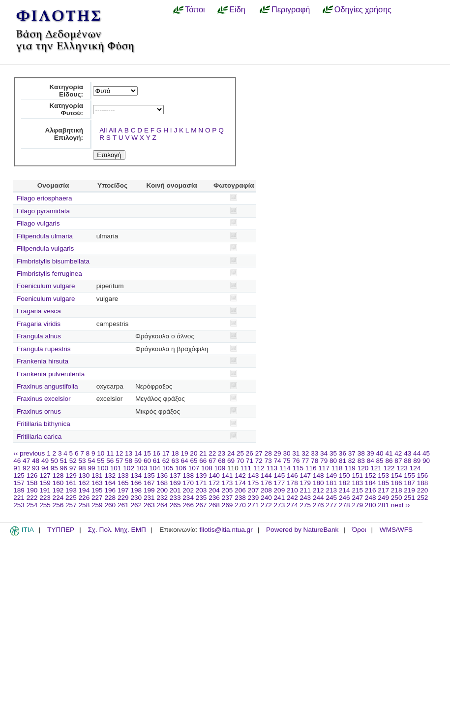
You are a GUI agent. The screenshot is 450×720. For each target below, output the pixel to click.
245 (331, 497)
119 (350, 468)
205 (227, 490)
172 (214, 483)
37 (352, 453)
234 (188, 497)
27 (259, 453)
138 (188, 475)
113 (271, 468)
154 (396, 475)
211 (305, 490)
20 (193, 453)
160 (58, 483)
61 (156, 460)
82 (352, 460)
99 (91, 468)
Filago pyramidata (43, 211)
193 (71, 490)
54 (91, 460)
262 (136, 505)
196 (110, 490)
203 (201, 490)
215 (357, 490)
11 (110, 453)
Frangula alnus (39, 336)
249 (383, 497)
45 (426, 453)
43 (407, 453)
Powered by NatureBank (302, 529)
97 (73, 468)
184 (370, 483)
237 (227, 497)
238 (240, 497)
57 (119, 460)
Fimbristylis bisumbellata (53, 261)
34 (324, 453)
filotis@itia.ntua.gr (225, 529)
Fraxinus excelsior (44, 398)
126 (32, 475)
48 (35, 460)
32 (305, 453)
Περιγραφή (290, 9)
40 (379, 453)
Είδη (237, 9)
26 (249, 453)
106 (180, 468)
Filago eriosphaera (44, 198)
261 (123, 505)
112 (259, 468)
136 (162, 475)
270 (240, 505)
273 (279, 505)
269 (227, 505)
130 (84, 475)
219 (409, 490)
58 (128, 460)
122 (389, 468)
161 (71, 483)
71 (249, 460)
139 (201, 475)
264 (162, 505)
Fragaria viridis (38, 323)
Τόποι (195, 9)
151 (357, 475)
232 (162, 497)
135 (149, 475)
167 (149, 483)
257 (71, 505)
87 (398, 460)
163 (97, 483)
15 (147, 453)
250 (396, 497)
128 (58, 475)
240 (266, 497)
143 (253, 475)
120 (363, 468)
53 (82, 460)
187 (409, 483)
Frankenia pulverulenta (51, 374)
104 (154, 468)
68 (221, 460)
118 (337, 468)
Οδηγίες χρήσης (362, 9)
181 (331, 483)
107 (194, 468)
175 (253, 483)
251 (409, 497)
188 (422, 483)
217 (383, 490)
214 (344, 490)
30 (286, 453)
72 (259, 460)
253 (19, 505)
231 (149, 497)
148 (318, 475)
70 (240, 460)
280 (370, 505)
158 (32, 483)
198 (136, 490)
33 (314, 453)
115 (297, 468)
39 (370, 453)
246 (344, 497)
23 (221, 453)
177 (279, 483)
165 (123, 483)
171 (201, 483)
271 (253, 505)
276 (318, 505)
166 (136, 483)
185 (383, 483)
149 (331, 475)
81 (342, 460)
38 (361, 453)
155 (409, 475)
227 (97, 497)
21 (203, 453)
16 (156, 453)
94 (45, 468)
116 (311, 468)
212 (318, 490)
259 (97, 505)
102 (128, 468)
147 (305, 475)
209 (279, 490)
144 (266, 475)
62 (166, 460)
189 (19, 490)
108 (206, 468)
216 (370, 490)
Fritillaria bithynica (43, 423)
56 (110, 460)
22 (212, 453)
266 (188, 505)
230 (136, 497)
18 (175, 453)
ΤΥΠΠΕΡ (60, 529)
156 (422, 475)
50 (54, 460)
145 (279, 475)
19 (184, 453)
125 (19, 475)
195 (97, 490)
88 (407, 460)
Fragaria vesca (39, 311)
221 (19, 497)
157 (19, 483)
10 (100, 453)
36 (342, 453)
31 (296, 453)
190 (32, 490)
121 (376, 468)
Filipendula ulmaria (45, 236)
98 (82, 468)
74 (277, 460)
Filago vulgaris (38, 223)
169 (175, 483)
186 (396, 483)
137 (175, 475)
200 (162, 490)
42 (398, 453)
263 (149, 505)
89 (416, 460)
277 (331, 505)
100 (102, 468)
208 (266, 490)
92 (26, 468)
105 (168, 468)
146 (292, 475)
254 (32, 505)
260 (110, 505)
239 (253, 497)
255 (45, 505)
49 (45, 460)
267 (201, 505)
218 (396, 490)
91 (17, 468)
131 (97, 475)
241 (279, 497)
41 (388, 453)
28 (268, 453)
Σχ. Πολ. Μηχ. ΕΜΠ (117, 529)
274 (292, 505)
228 (110, 497)
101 (115, 468)
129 (71, 475)
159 (45, 483)
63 (175, 460)
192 (58, 490)
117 (324, 468)
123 (402, 468)
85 (380, 460)
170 (188, 483)
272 (266, 505)
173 (227, 483)
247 (357, 497)
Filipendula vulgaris (45, 248)
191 (45, 490)
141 (227, 475)
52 (73, 460)
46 (17, 460)
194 (84, 490)
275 (305, 505)
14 (138, 453)
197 (123, 490)
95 (54, 468)
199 (149, 490)
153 (383, 475)
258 (84, 505)
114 (285, 468)
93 (35, 468)
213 (331, 490)
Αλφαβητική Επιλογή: (64, 134)
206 (240, 490)
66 (203, 460)
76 (296, 460)
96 (63, 468)
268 (214, 505)
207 (253, 490)
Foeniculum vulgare (46, 286)
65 (193, 460)
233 (175, 497)
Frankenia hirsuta (42, 361)
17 (166, 453)
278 (344, 505)
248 (370, 497)
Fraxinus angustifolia (47, 386)
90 (426, 460)
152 (370, 475)
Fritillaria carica (39, 436)
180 (318, 483)
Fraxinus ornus (39, 411)
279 (357, 505)
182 (344, 483)
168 (162, 483)
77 (305, 460)
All (103, 130)
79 (324, 460)
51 (63, 460)
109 (220, 468)
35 (333, 453)
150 (344, 475)
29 (277, 453)
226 (84, 497)
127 (45, 475)
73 (268, 460)
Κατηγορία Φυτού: (66, 109)
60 (147, 460)
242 (292, 497)
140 (214, 475)
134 (136, 475)
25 (240, 453)
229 (123, 497)
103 (142, 468)
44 (416, 453)
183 (357, 483)
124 (415, 468)
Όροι (359, 529)
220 (422, 490)
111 (246, 468)
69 (231, 460)
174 (240, 483)
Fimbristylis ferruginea (49, 273)
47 (26, 460)
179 (305, 483)
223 (45, 497)
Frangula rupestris (44, 349)
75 (286, 460)
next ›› (400, 505)
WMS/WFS (396, 529)
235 (201, 497)
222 (32, 497)
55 (100, 460)
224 (58, 497)
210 (292, 490)
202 (188, 490)
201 (175, 490)
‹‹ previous (29, 453)
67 (212, 460)
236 (214, 497)
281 (383, 505)
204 (214, 490)
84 (370, 460)
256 (58, 505)
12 (119, 453)
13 (128, 453)
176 (266, 483)
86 (388, 460)
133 (123, 475)
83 (361, 460)
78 (314, 460)
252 (422, 497)
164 (110, 483)
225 (71, 497)
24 (231, 453)
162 (84, 483)
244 (318, 497)
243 (305, 497)
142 (240, 475)
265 (175, 505)
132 (110, 475)
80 (333, 460)
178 (292, 483)
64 (184, 460)
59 (138, 460)
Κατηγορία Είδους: (66, 90)
